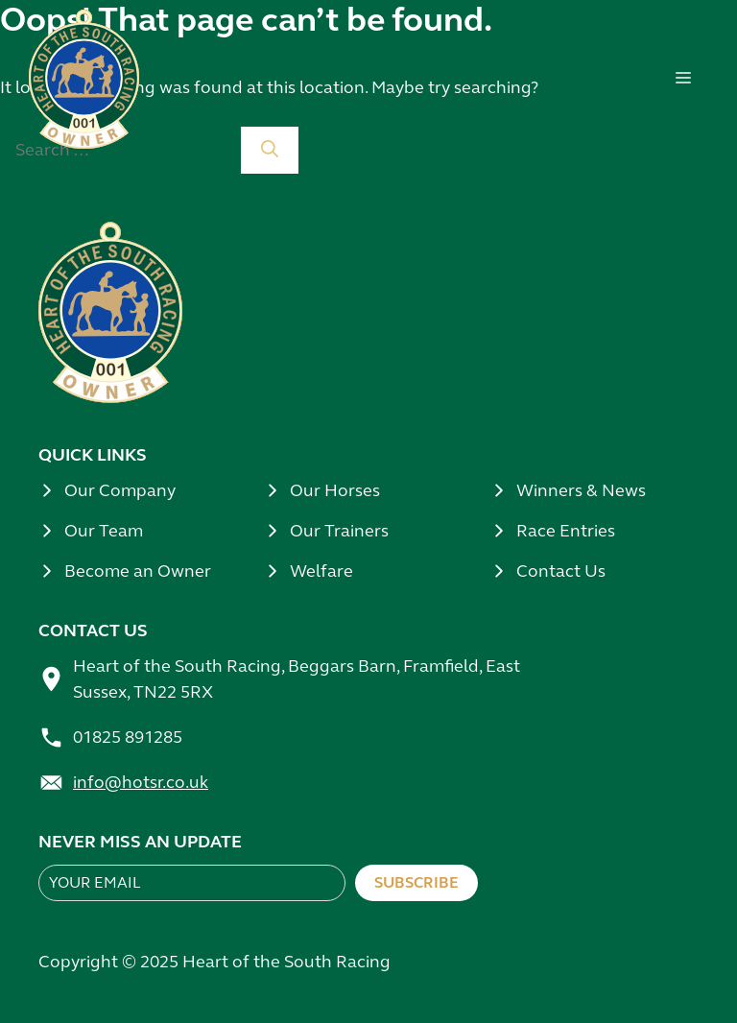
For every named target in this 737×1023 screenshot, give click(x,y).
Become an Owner (137, 571)
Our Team (103, 530)
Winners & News (581, 490)
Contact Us (561, 571)
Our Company (120, 490)
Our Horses (335, 490)
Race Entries (565, 530)
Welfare (321, 571)
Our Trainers (339, 530)
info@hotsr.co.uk (140, 782)
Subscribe (416, 882)
